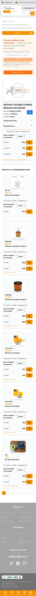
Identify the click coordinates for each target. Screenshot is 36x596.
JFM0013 (8, 350)
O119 (7, 457)
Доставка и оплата (8, 513)
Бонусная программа (26, 521)
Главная (4, 21)
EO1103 (8, 244)
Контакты (22, 533)
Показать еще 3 (9, 379)
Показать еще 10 (10, 326)
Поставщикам (6, 533)
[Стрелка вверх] (17, 135)
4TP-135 (8, 193)
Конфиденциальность (26, 517)
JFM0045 (8, 404)
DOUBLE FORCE (20, 28)
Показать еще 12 (10, 272)
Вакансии (5, 537)
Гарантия (5, 517)
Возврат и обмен (24, 513)
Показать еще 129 (10, 486)
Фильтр (23, 33)
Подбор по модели (18, 72)
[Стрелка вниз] (17, 137)
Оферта (4, 541)
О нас (21, 537)
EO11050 (8, 297)
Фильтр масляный (8, 28)
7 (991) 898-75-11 (18, 557)
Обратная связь (7, 521)
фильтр (25, 24)
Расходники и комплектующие (11, 24)
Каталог (11, 21)
